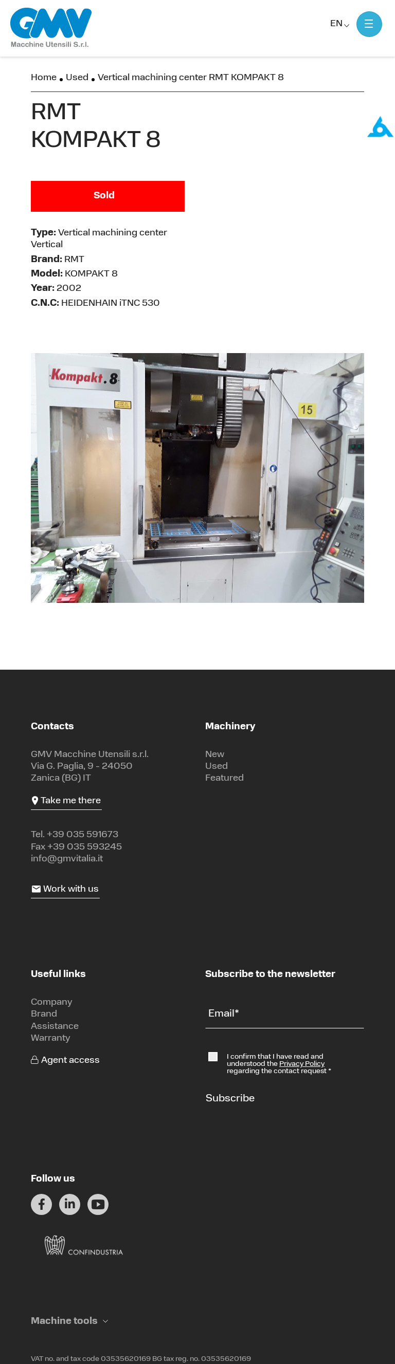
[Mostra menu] (369, 24)
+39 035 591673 (82, 835)
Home (44, 78)
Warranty (50, 1038)
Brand (44, 1014)
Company (52, 1002)
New (214, 755)
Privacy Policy (302, 1064)
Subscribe (230, 1099)
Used (77, 78)
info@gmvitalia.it (67, 859)
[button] (69, 1322)
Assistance (55, 1026)
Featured (224, 778)
